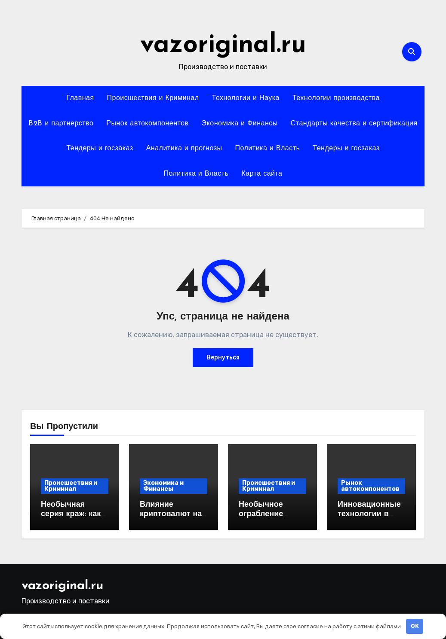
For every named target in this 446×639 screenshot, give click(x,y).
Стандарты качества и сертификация (354, 123)
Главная (80, 98)
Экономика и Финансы (240, 123)
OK (415, 626)
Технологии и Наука (246, 98)
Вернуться (223, 357)
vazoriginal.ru (223, 45)
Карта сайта (261, 173)
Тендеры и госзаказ (99, 148)
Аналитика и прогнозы (184, 148)
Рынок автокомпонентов (147, 123)
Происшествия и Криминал (153, 98)
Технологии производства (336, 98)
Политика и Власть (267, 148)
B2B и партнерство (60, 123)
